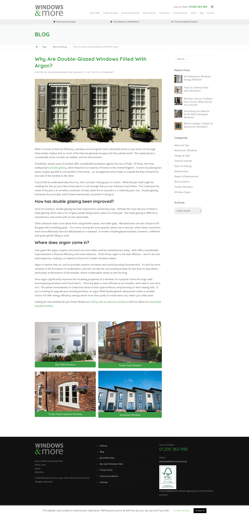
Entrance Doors (180, 13)
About (193, 13)
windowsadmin (58, 72)
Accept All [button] (200, 510)
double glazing (58, 167)
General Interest (183, 160)
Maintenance (181, 171)
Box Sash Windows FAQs (111, 463)
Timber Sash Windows (130, 365)
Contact (210, 13)
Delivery (103, 445)
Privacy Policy (106, 469)
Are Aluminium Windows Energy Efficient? (197, 78)
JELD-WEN (95, 13)
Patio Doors (164, 13)
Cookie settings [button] (182, 510)
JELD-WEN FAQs (107, 457)
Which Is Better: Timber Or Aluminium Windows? (198, 125)
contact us (171, 490)
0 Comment (107, 72)
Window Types (182, 192)
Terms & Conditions (109, 476)
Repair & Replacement (186, 176)
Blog (202, 13)
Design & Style (182, 155)
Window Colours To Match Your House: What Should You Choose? (198, 101)
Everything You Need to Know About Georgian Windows (196, 114)
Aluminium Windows (130, 13)
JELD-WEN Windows (65, 364)
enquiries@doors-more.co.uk (173, 461)
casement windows (116, 301)
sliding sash (97, 301)
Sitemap (104, 482)
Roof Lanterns (149, 13)
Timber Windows (110, 13)
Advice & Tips (181, 145)
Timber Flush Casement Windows (65, 414)
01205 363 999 (198, 6)
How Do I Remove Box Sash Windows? (196, 89)
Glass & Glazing (182, 166)
